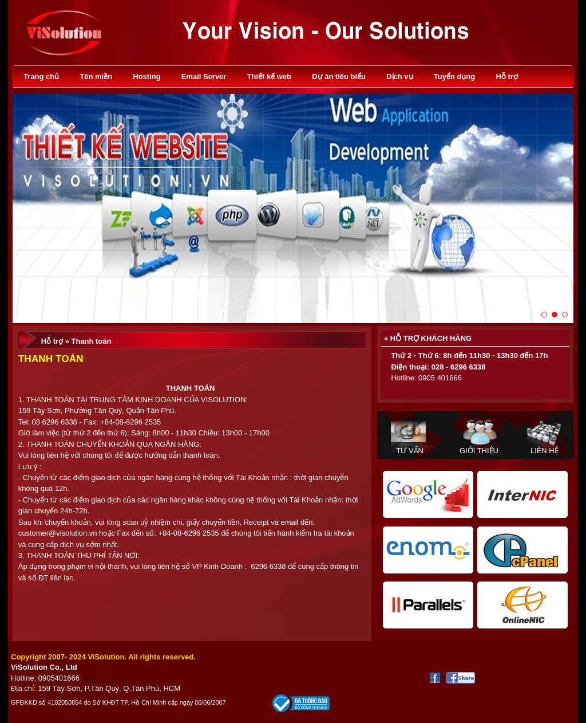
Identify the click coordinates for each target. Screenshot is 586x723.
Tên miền (96, 76)
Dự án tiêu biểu (339, 76)
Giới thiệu (479, 450)
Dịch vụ (399, 76)
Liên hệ (544, 450)
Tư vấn (409, 450)
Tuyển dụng (454, 76)
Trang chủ (41, 76)
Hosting (146, 76)
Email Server (204, 76)
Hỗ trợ (506, 76)
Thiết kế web (269, 76)
